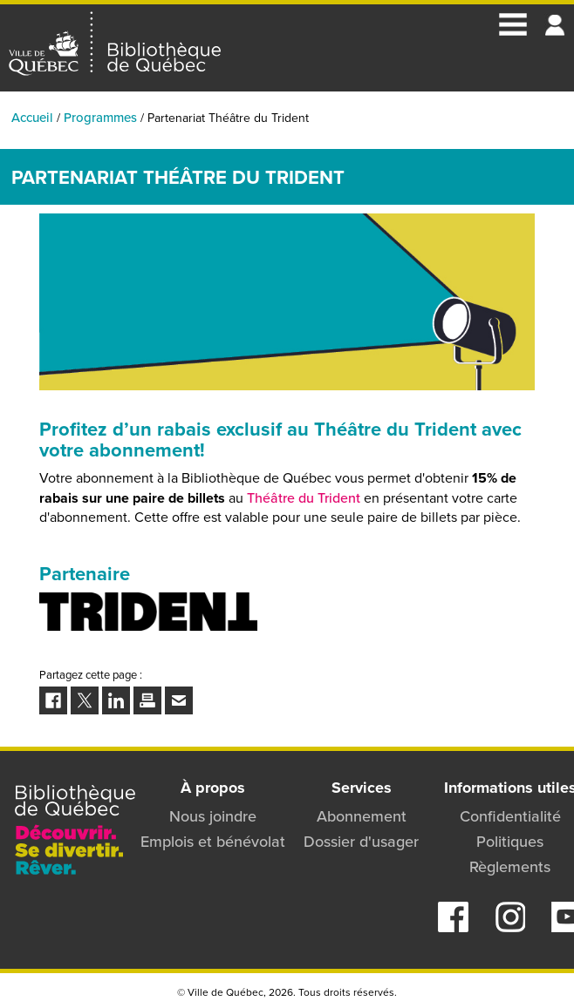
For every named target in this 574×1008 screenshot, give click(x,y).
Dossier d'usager (361, 841)
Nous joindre (212, 816)
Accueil (32, 117)
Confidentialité (510, 816)
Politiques (509, 841)
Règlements (509, 867)
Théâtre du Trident (303, 498)
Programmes (100, 117)
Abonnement (362, 816)
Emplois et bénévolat (212, 841)
